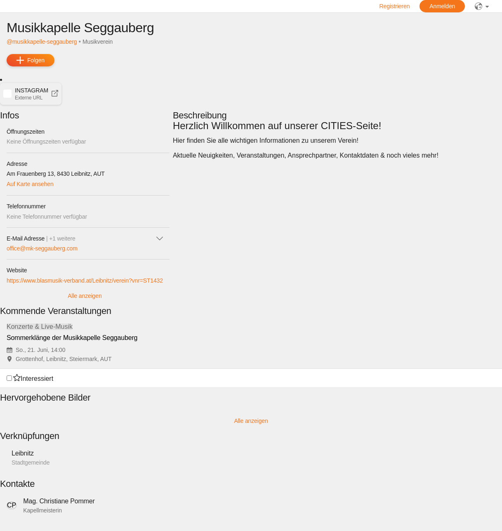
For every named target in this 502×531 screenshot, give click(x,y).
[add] (30, 60)
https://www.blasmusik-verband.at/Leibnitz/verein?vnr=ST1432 (85, 280)
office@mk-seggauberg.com (42, 248)
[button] (30, 93)
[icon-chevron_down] (159, 238)
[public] (482, 6)
